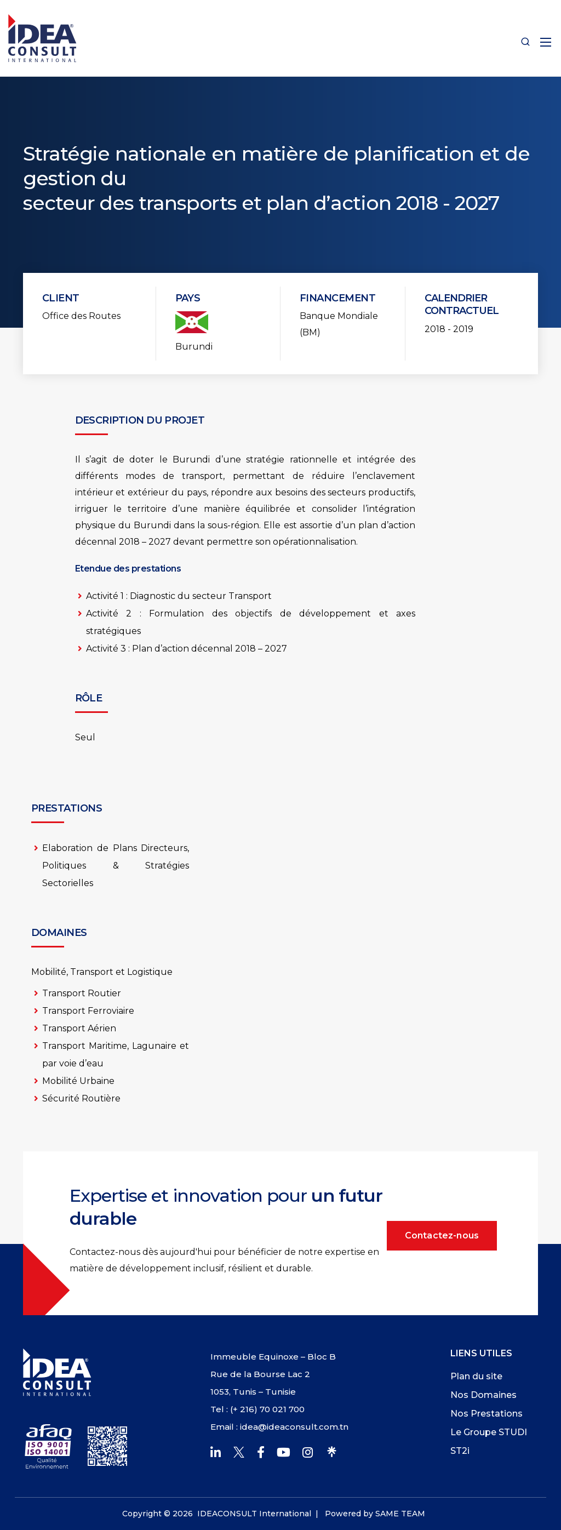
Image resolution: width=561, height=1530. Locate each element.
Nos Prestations (486, 1413)
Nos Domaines (483, 1395)
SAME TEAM (400, 1513)
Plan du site (476, 1376)
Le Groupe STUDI (488, 1432)
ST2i (460, 1451)
